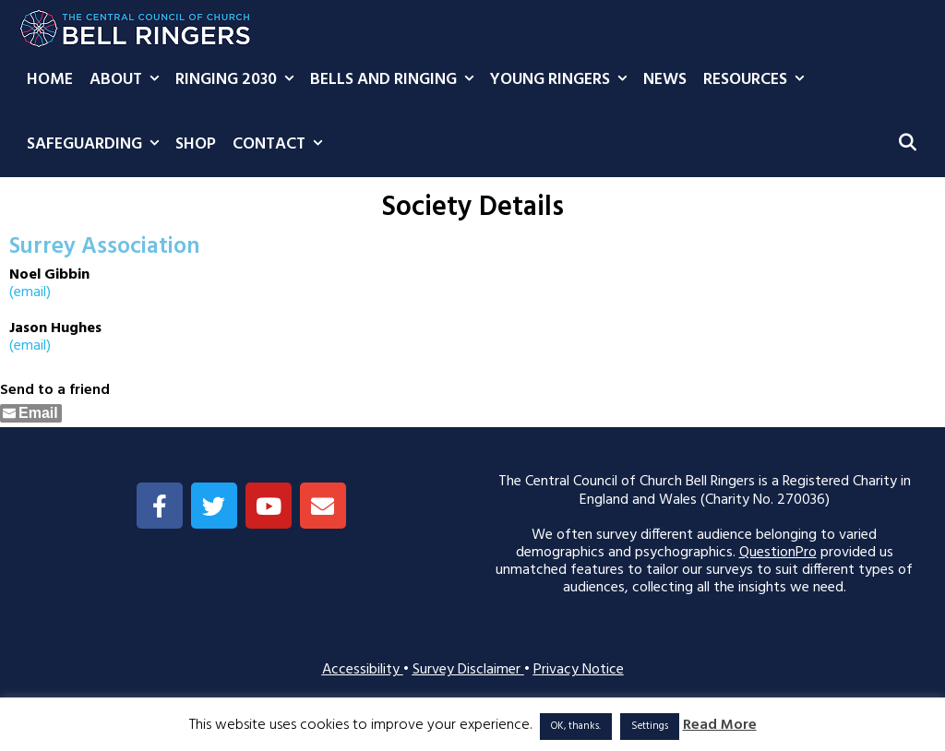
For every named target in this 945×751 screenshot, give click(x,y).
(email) (30, 292)
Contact (281, 145)
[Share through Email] (31, 413)
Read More (720, 725)
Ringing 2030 (238, 80)
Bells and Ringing (396, 80)
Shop (195, 144)
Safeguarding (97, 145)
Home (50, 79)
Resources (757, 80)
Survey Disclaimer (468, 670)
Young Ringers (562, 80)
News (665, 79)
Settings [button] (649, 726)
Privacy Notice (578, 670)
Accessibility (362, 670)
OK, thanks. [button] (576, 726)
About (128, 80)
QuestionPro (778, 553)
